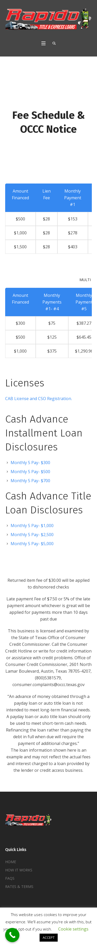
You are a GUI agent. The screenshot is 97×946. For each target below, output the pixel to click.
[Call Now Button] (12, 935)
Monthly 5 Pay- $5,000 (32, 543)
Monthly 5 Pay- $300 (30, 462)
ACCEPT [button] (49, 937)
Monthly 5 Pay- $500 (30, 471)
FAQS (9, 878)
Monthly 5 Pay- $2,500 (32, 534)
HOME (10, 861)
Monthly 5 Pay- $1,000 (32, 525)
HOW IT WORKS (18, 870)
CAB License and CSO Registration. (38, 398)
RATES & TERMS (19, 886)
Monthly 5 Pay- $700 (30, 480)
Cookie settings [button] (73, 929)
